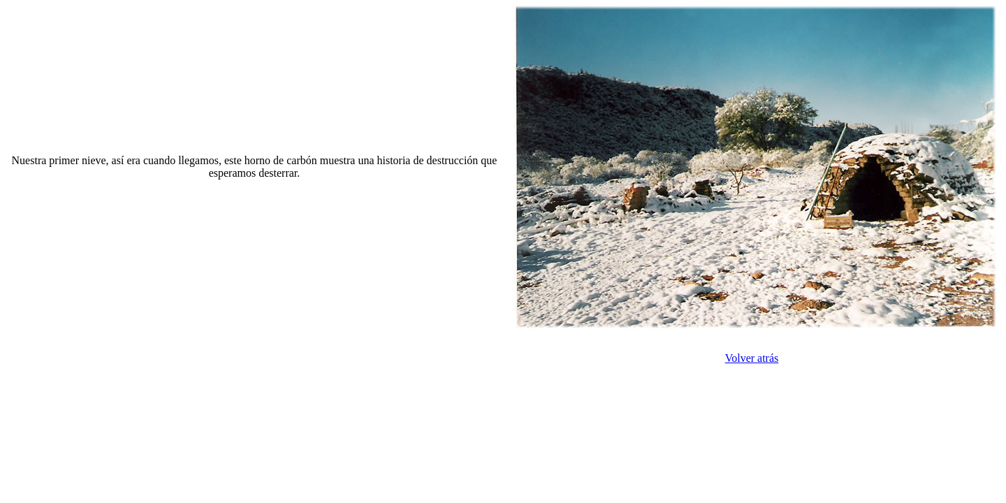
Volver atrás (752, 358)
